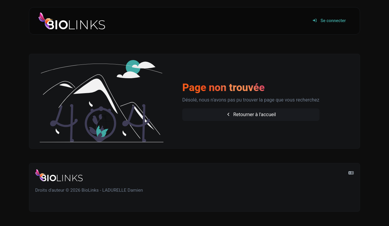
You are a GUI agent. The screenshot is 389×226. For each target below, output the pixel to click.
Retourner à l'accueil (251, 114)
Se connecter (329, 20)
